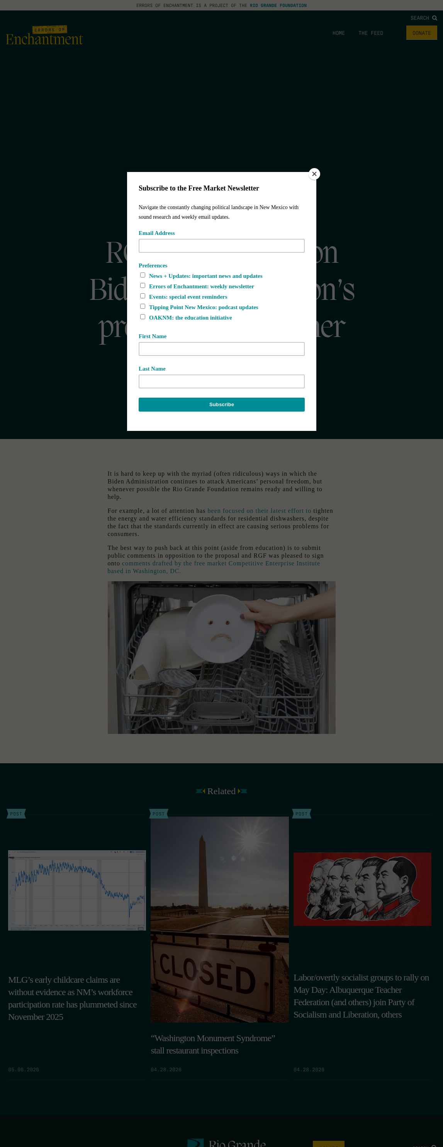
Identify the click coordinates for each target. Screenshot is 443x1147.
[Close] (314, 174)
